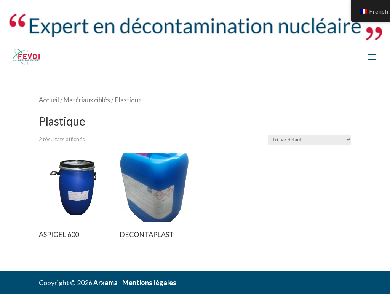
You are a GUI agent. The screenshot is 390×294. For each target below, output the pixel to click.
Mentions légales (149, 282)
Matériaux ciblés (87, 100)
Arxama (105, 282)
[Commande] (309, 140)
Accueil (49, 100)
